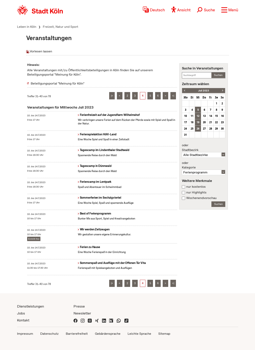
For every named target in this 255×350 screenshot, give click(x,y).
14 (210, 116)
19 (198, 122)
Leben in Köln (26, 27)
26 (198, 128)
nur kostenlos (196, 186)
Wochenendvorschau (201, 198)
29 (216, 128)
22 (216, 122)
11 (192, 116)
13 (204, 116)
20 (204, 122)
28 (210, 128)
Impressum (25, 334)
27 (204, 128)
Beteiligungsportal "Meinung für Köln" (57, 83)
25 (192, 128)
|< (112, 95)
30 (222, 128)
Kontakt (23, 320)
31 (185, 135)
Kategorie (203, 165)
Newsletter (82, 313)
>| (173, 95)
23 (222, 122)
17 (185, 122)
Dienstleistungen (30, 306)
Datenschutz (49, 334)
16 (222, 116)
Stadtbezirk (203, 147)
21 (210, 122)
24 (185, 128)
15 (216, 116)
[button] (229, 10)
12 (198, 116)
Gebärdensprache (107, 334)
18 (192, 122)
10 (185, 116)
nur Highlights (196, 192)
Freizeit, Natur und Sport (60, 27)
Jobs (21, 313)
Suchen (218, 75)
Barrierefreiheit (77, 334)
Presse (79, 306)
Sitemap (164, 334)
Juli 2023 (203, 90)
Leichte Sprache (139, 334)
